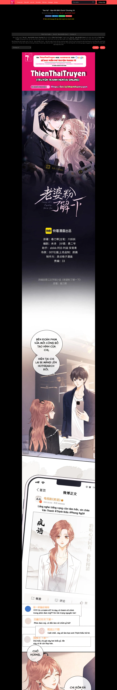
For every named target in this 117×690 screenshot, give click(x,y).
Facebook (48, 16)
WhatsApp (62, 16)
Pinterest (69, 16)
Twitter (55, 16)
